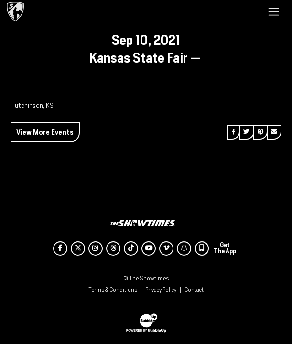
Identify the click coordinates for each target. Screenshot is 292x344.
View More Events (45, 132)
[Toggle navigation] (273, 11)
